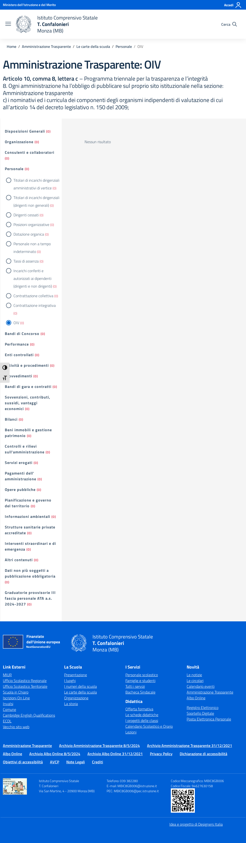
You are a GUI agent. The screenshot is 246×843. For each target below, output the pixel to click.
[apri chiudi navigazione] (8, 24)
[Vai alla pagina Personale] (124, 46)
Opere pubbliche (20, 489)
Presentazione (75, 675)
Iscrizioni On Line (16, 698)
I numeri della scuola (80, 686)
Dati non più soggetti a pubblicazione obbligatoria (30, 573)
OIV (16, 323)
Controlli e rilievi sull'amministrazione (24, 449)
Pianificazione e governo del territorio (28, 503)
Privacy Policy (161, 754)
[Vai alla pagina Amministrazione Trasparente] (46, 46)
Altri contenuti (19, 560)
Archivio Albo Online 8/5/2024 (54, 754)
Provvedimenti (18, 376)
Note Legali (75, 762)
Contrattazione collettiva (33, 296)
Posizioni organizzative (31, 224)
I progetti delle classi (141, 720)
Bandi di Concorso (22, 333)
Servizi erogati (18, 462)
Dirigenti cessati (26, 215)
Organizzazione (19, 142)
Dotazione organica (28, 234)
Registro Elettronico (202, 707)
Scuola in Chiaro (15, 692)
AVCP (54, 762)
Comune (9, 709)
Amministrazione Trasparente (210, 692)
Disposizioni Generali (25, 131)
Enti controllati (19, 355)
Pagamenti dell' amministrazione (20, 476)
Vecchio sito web (16, 727)
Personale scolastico (141, 675)
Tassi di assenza (26, 261)
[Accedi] (233, 5)
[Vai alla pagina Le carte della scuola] (93, 46)
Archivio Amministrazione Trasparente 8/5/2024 (99, 745)
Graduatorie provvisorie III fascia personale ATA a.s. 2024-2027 (30, 598)
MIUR (7, 675)
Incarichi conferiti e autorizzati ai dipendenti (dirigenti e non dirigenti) (32, 278)
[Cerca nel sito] (229, 24)
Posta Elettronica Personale (209, 719)
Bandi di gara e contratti (28, 386)
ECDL (7, 721)
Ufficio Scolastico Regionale (25, 680)
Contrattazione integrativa (34, 305)
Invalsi (8, 704)
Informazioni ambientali (27, 516)
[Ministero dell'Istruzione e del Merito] (29, 4)
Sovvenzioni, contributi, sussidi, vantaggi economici (27, 403)
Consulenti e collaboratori (29, 152)
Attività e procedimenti (27, 365)
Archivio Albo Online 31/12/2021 (115, 754)
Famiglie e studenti (140, 680)
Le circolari (195, 680)
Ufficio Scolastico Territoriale (25, 686)
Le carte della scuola (80, 692)
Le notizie (194, 675)
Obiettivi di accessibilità (23, 762)
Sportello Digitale (200, 713)
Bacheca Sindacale (140, 692)
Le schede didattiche (141, 715)
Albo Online (196, 698)
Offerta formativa (139, 709)
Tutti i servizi (135, 686)
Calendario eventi (201, 686)
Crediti (97, 762)
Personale (14, 169)
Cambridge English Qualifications (29, 715)
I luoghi (70, 680)
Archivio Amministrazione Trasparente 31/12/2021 (189, 745)
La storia (71, 704)
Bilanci (11, 419)
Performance (17, 344)
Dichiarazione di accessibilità (203, 754)
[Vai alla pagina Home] (11, 46)
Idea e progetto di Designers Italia (196, 824)
